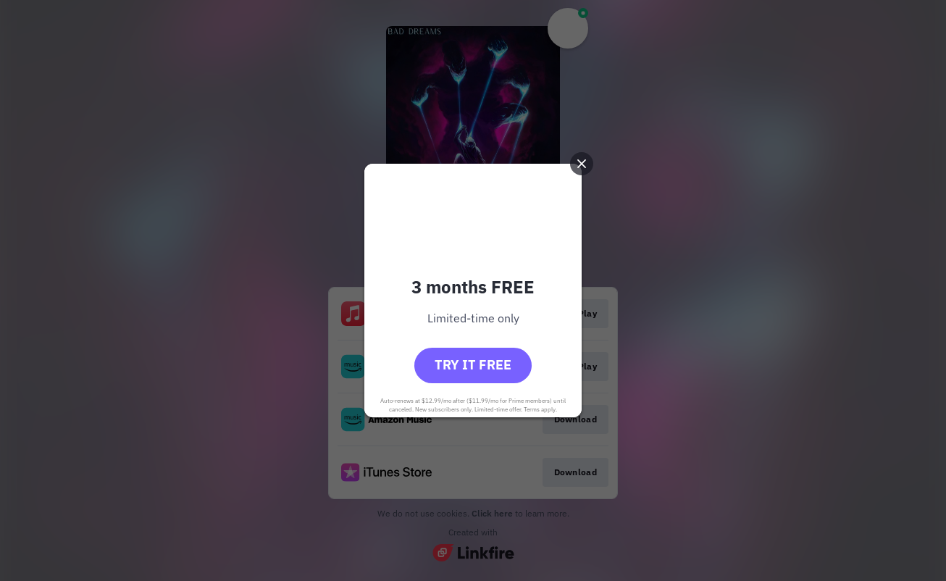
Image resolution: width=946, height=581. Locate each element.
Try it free (473, 364)
